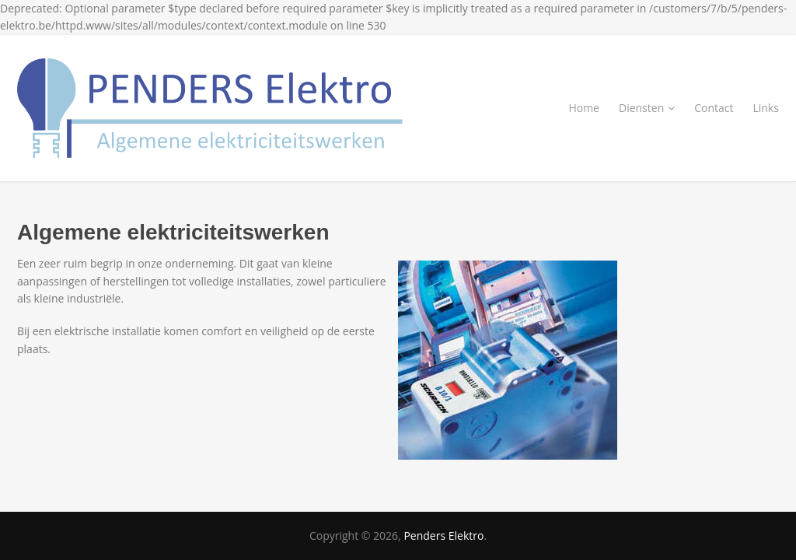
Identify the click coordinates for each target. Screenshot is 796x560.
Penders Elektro (443, 535)
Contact (713, 107)
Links (766, 107)
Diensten (647, 107)
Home (583, 107)
